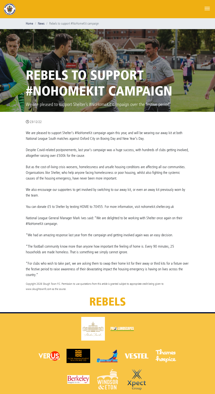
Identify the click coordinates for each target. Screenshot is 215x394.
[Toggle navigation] (207, 8)
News (41, 24)
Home (29, 24)
